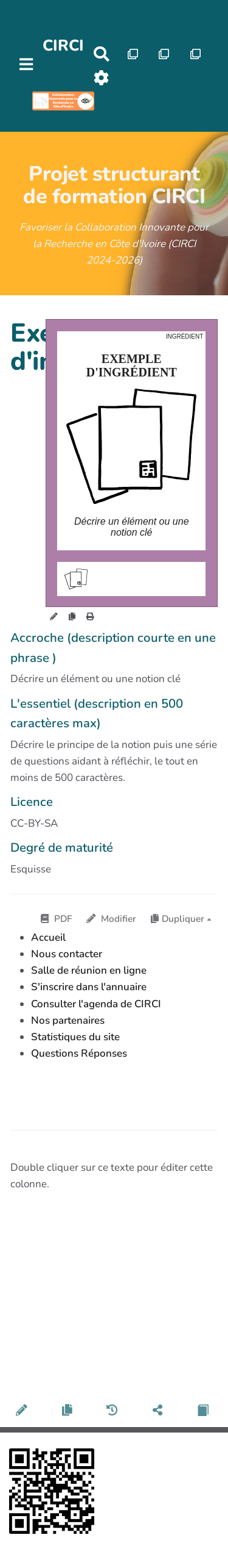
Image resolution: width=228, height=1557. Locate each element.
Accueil (48, 937)
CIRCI (63, 45)
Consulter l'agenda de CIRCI (96, 1004)
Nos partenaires (68, 1020)
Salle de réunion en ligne (89, 970)
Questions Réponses (79, 1053)
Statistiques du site (75, 1037)
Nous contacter (66, 954)
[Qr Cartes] (133, 54)
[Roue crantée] (101, 78)
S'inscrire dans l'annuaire (89, 987)
